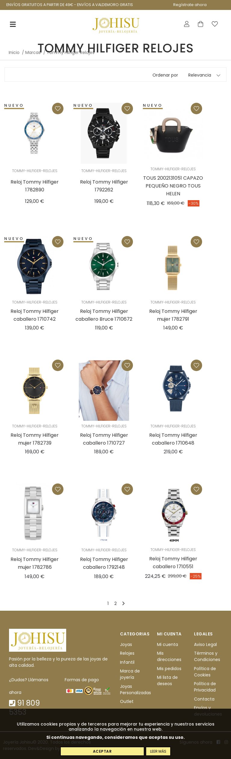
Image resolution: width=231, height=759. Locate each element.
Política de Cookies (205, 672)
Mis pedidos (169, 669)
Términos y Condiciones (207, 656)
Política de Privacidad (205, 687)
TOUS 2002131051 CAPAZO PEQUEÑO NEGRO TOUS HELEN (173, 186)
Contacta (204, 699)
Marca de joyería (130, 674)
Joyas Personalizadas (135, 689)
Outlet (127, 701)
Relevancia (199, 75)
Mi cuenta (167, 644)
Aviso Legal (205, 644)
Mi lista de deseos (167, 680)
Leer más (158, 751)
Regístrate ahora (190, 4)
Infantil (127, 662)
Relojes (127, 653)
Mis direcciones (169, 656)
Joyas (126, 644)
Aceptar (102, 751)
